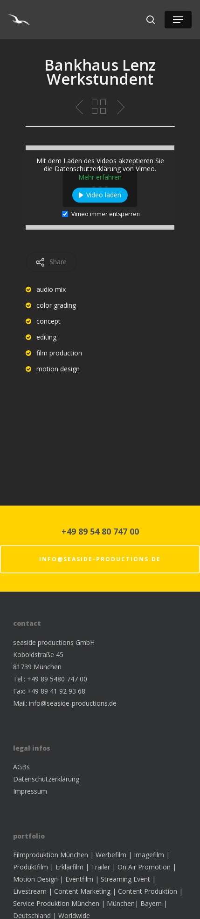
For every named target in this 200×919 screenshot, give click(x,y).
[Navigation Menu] (178, 19)
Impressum (30, 791)
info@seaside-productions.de (100, 559)
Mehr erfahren (100, 177)
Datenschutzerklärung (46, 778)
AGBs (21, 766)
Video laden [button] (103, 195)
